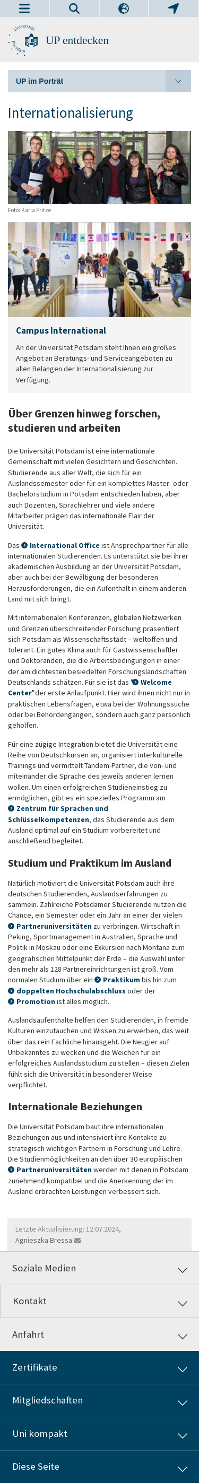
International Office (65, 545)
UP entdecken (77, 40)
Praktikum (121, 979)
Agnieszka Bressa (43, 1240)
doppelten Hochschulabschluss (71, 991)
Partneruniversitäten (54, 926)
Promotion (35, 1001)
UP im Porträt (103, 81)
